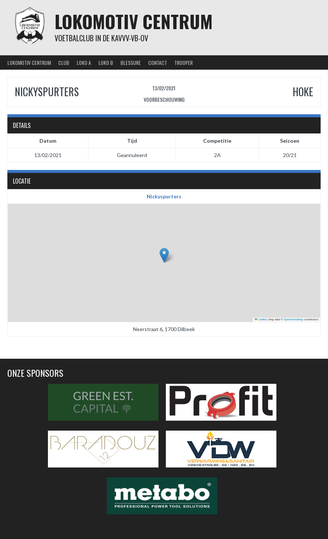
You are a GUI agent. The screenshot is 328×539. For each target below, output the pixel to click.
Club (63, 62)
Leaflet (260, 319)
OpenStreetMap (293, 319)
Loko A (84, 62)
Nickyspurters (164, 196)
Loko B (105, 62)
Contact (157, 62)
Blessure (131, 62)
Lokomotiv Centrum (134, 21)
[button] (164, 255)
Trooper (183, 62)
